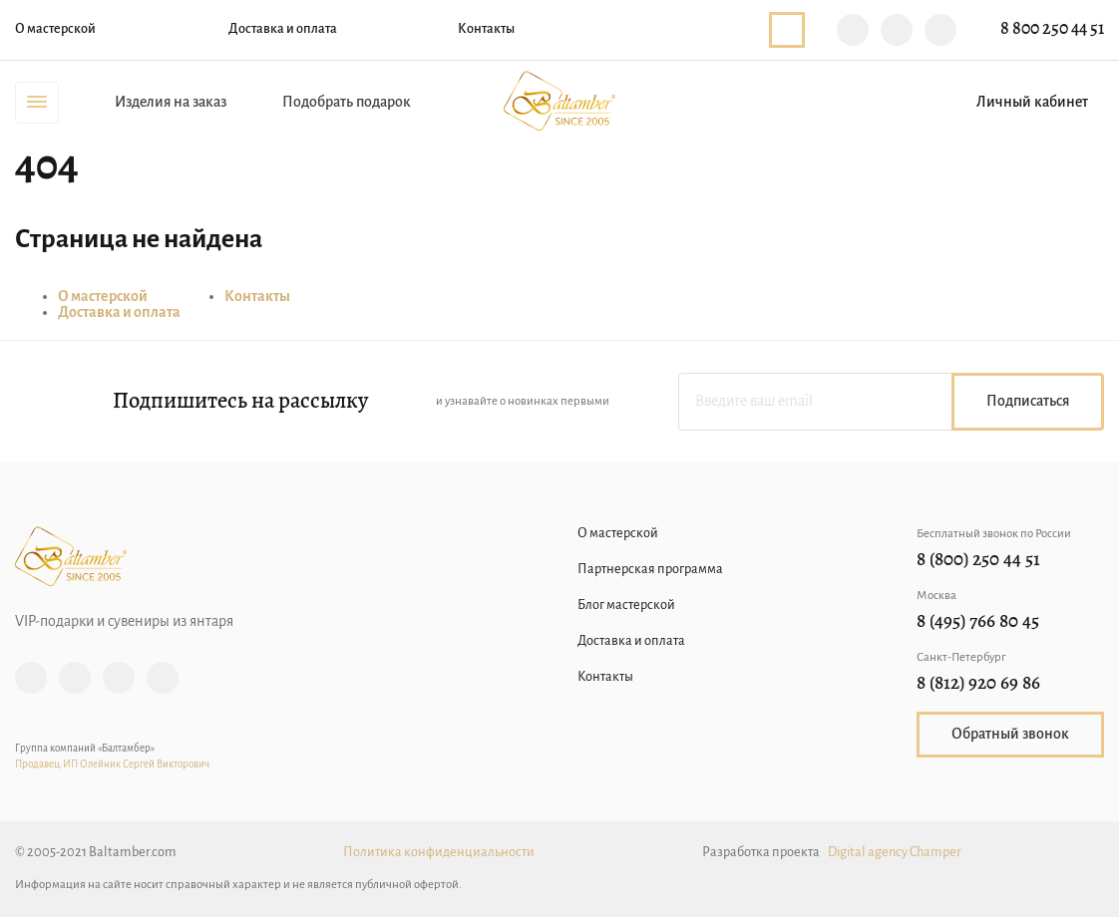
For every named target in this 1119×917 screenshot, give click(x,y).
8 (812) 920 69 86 (978, 684)
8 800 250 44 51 (1052, 29)
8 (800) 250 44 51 (978, 560)
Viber (853, 30)
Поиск (840, 103)
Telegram (897, 30)
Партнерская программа (650, 569)
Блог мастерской (626, 605)
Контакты (486, 29)
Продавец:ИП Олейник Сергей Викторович (112, 765)
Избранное (902, 103)
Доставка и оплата (282, 29)
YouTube (163, 678)
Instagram (31, 678)
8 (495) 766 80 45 (978, 622)
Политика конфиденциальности (439, 852)
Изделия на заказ (170, 103)
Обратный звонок (787, 30)
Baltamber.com (559, 101)
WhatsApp (940, 30)
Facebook (75, 678)
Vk (119, 678)
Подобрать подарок (346, 103)
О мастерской (55, 29)
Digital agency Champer (894, 852)
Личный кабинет (1032, 103)
